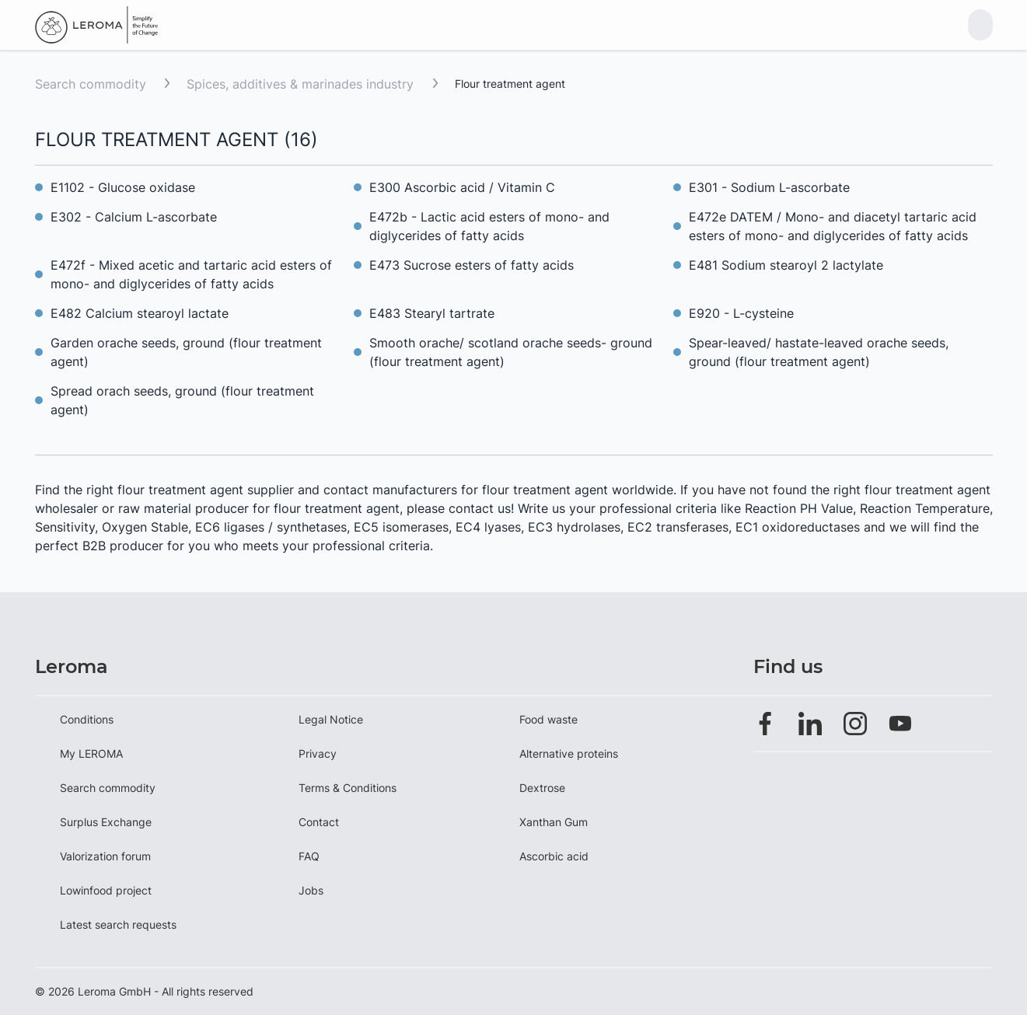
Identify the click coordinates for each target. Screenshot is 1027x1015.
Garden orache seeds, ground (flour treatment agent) (186, 352)
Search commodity (90, 84)
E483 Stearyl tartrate (431, 313)
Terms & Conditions (347, 787)
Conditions (87, 719)
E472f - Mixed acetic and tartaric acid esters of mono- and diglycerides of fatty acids (191, 274)
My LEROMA (91, 753)
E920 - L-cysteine (741, 313)
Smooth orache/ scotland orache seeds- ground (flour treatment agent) (510, 352)
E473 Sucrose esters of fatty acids (471, 265)
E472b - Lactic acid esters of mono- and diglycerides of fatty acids (489, 226)
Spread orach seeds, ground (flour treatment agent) (182, 400)
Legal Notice (331, 719)
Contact (319, 821)
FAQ (309, 856)
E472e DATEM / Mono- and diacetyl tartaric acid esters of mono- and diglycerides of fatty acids (832, 226)
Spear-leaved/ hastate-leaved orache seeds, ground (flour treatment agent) (818, 352)
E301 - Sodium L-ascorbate (769, 187)
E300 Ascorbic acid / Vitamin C (462, 187)
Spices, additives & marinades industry (302, 84)
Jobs (311, 890)
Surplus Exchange (106, 821)
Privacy (318, 753)
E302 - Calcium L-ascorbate (134, 217)
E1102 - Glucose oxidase (123, 187)
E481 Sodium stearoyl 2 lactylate (786, 265)
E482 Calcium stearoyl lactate (140, 313)
